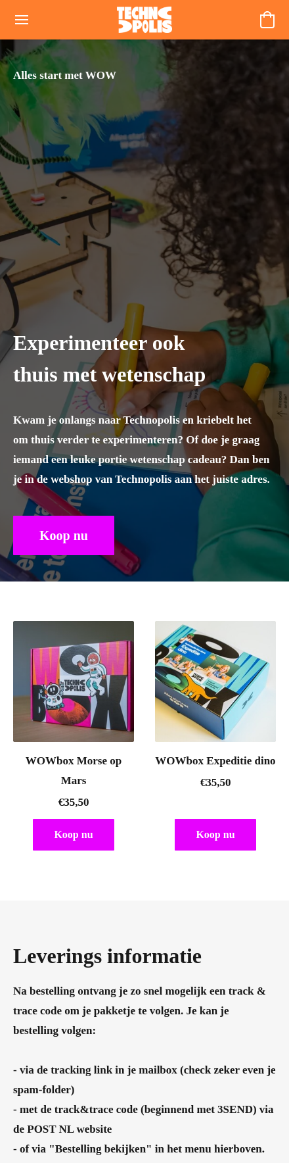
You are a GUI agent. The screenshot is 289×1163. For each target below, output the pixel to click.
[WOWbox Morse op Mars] (73, 741)
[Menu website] (21, 19)
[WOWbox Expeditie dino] (215, 741)
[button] (144, 20)
